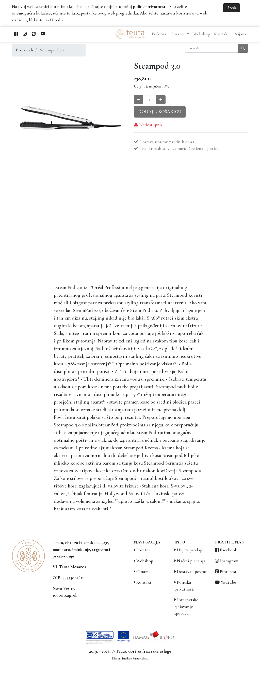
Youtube (228, 582)
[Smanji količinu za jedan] (138, 99)
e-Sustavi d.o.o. (139, 658)
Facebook (228, 550)
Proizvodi (24, 50)
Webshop (144, 561)
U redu (231, 8)
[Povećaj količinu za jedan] (161, 99)
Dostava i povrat (192, 571)
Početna (143, 550)
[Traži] (243, 48)
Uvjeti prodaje (190, 550)
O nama (143, 571)
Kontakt (143, 582)
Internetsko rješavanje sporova (186, 606)
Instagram (229, 561)
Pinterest (228, 571)
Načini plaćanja (191, 561)
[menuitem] (159, 34)
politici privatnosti (150, 6)
